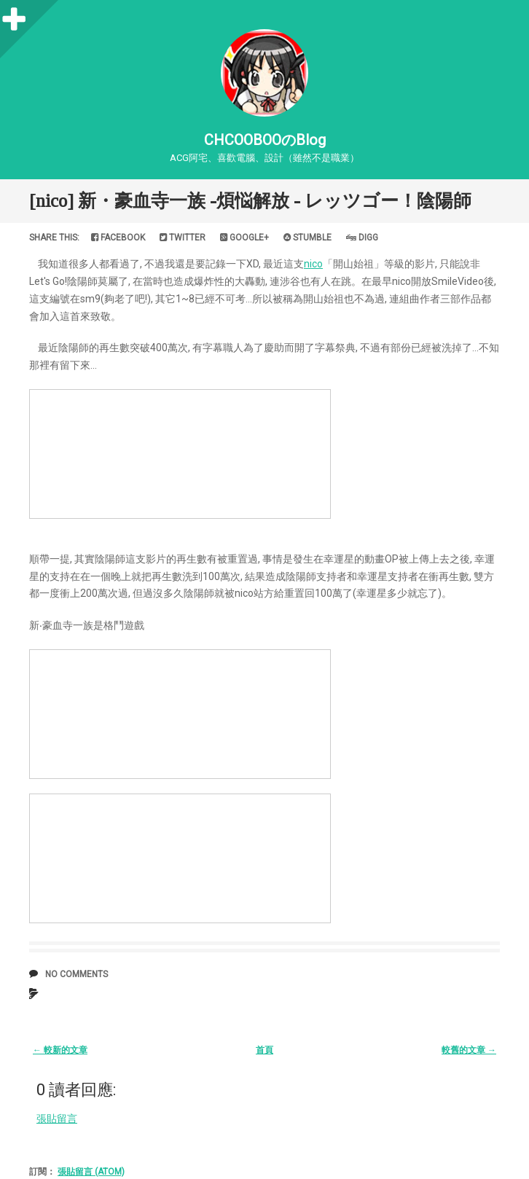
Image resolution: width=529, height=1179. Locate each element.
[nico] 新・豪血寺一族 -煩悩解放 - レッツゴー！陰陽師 (250, 201)
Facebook (118, 237)
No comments (76, 974)
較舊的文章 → (469, 1050)
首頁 (264, 1050)
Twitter (182, 237)
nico (313, 264)
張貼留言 (56, 1118)
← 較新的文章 (60, 1050)
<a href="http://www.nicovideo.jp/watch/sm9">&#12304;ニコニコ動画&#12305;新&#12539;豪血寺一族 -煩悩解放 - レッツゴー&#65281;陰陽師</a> (180, 454)
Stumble (307, 237)
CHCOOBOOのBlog (265, 140)
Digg (362, 237)
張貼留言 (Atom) (91, 1172)
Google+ (244, 237)
